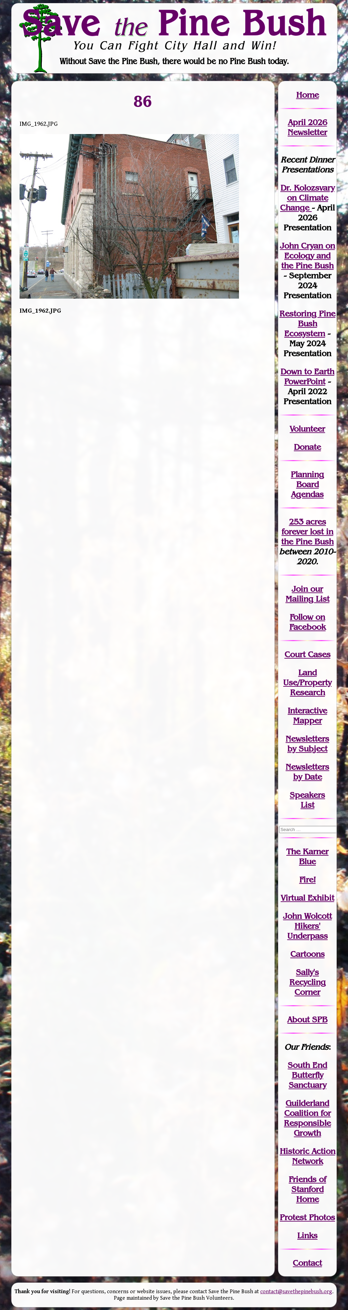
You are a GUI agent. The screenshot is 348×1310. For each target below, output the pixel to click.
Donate (307, 447)
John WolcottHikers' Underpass (307, 926)
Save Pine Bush (174, 23)
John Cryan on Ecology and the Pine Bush (307, 256)
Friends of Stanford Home (307, 1189)
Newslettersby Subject (307, 744)
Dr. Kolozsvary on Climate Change (307, 198)
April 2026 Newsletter (307, 127)
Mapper (307, 720)
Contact (307, 1263)
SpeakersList (307, 800)
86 (143, 101)
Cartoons (307, 954)
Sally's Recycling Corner (307, 982)
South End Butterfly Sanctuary (307, 1075)
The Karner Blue (307, 856)
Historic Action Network (307, 1156)
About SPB (307, 1019)
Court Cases (308, 654)
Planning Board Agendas (307, 484)
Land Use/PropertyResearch (307, 682)
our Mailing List (307, 594)
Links (307, 1235)
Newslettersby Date (307, 772)
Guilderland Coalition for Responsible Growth (307, 1118)
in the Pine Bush (307, 536)
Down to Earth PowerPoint (307, 376)
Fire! (307, 880)
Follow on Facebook (307, 622)
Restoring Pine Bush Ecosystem (307, 323)
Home (307, 95)
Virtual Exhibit (307, 898)
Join (300, 589)
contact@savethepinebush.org (296, 1291)
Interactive (307, 711)
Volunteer (307, 429)
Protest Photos (307, 1217)
